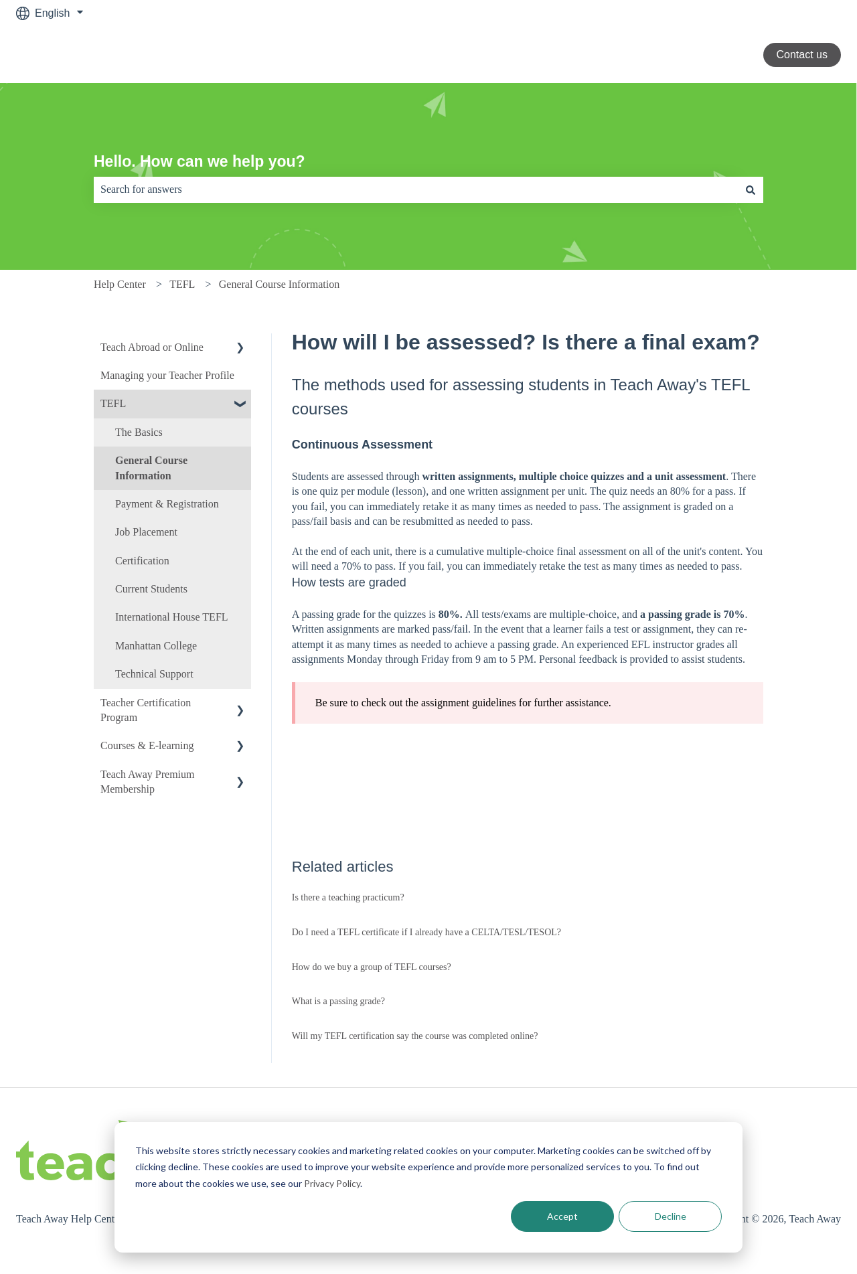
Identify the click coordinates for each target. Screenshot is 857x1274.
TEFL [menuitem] (113, 403)
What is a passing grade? (338, 1001)
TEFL (182, 284)
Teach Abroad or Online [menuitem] (152, 347)
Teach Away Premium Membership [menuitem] (147, 782)
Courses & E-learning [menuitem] (147, 745)
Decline (670, 1216)
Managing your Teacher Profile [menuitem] (167, 375)
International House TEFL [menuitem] (171, 617)
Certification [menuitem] (142, 560)
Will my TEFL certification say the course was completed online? (415, 1036)
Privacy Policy (332, 1183)
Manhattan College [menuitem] (156, 645)
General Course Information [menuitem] (151, 468)
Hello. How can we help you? (199, 161)
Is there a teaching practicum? (348, 897)
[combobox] (416, 189)
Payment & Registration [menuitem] (167, 503)
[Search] (750, 189)
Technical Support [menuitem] (154, 674)
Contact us (802, 54)
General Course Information (279, 284)
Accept (562, 1216)
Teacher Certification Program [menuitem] (145, 710)
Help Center (120, 284)
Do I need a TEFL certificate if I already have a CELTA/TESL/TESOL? (426, 932)
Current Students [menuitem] (151, 588)
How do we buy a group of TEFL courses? (371, 967)
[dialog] (428, 1187)
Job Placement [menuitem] (146, 532)
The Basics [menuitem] (139, 432)
